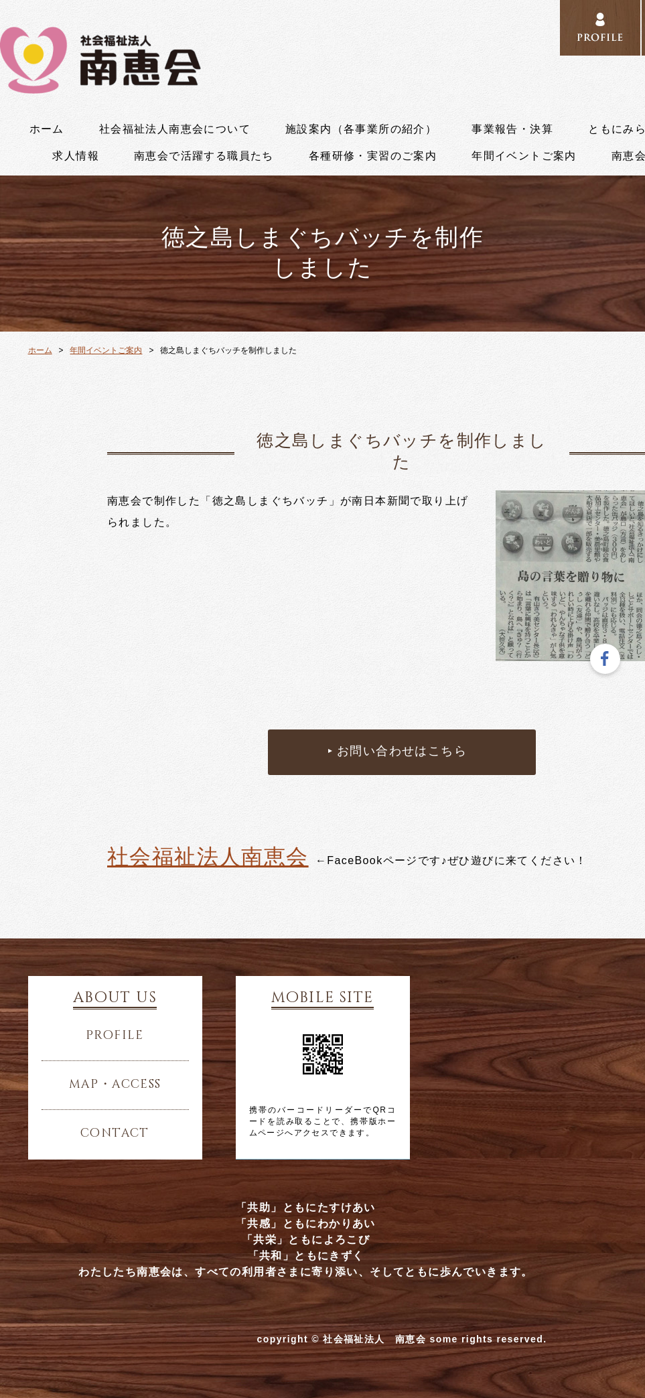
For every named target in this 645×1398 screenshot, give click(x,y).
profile (115, 1036)
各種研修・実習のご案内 (373, 156)
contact (114, 1133)
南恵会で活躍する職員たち (204, 156)
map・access (115, 1084)
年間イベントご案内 (524, 156)
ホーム (46, 129)
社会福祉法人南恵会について (174, 129)
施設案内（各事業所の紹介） (361, 129)
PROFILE (600, 28)
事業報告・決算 (512, 129)
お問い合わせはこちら (402, 752)
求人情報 (75, 156)
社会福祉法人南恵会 (208, 857)
